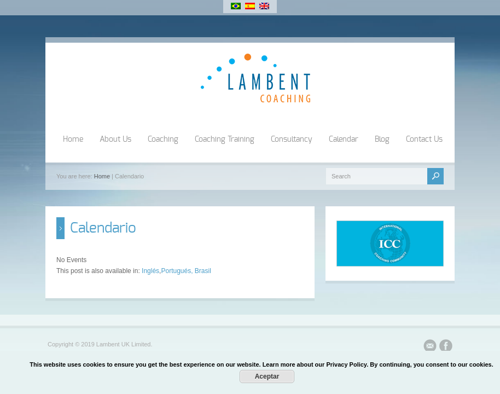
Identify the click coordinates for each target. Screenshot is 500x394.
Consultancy (291, 139)
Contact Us (424, 139)
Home (73, 139)
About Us (115, 139)
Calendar (343, 139)
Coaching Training (224, 139)
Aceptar (267, 376)
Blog (382, 139)
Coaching (163, 139)
